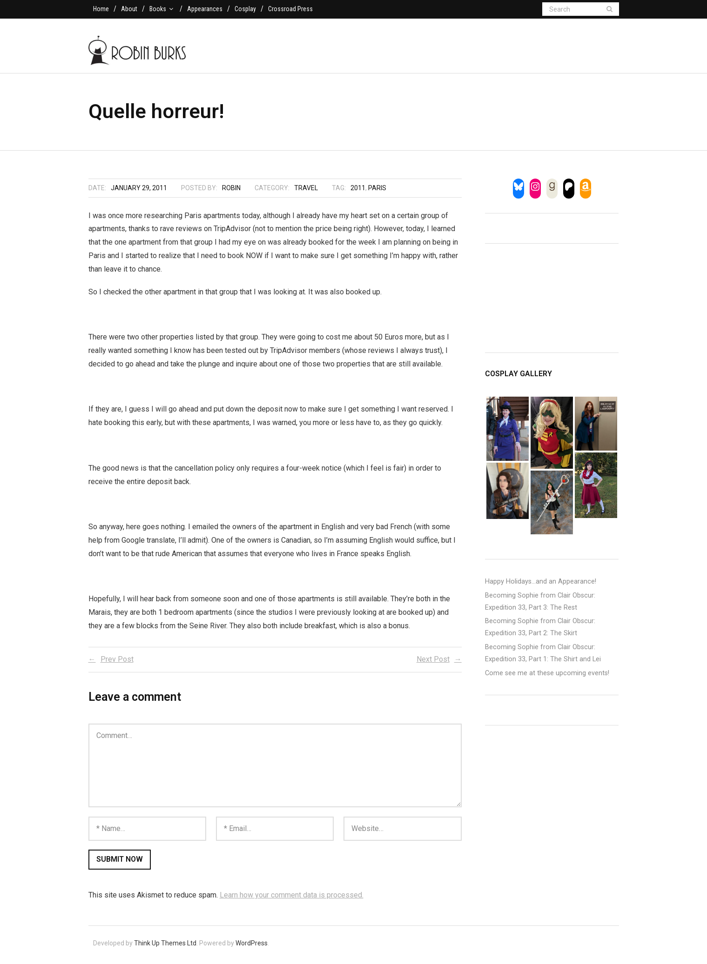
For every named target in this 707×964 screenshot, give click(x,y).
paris (377, 191)
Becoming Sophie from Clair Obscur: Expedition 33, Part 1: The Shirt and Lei (543, 656)
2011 (357, 191)
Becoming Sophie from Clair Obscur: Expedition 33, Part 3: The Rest (540, 605)
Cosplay (245, 9)
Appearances (204, 9)
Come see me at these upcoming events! (547, 676)
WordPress (252, 946)
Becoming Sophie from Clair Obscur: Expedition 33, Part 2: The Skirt (540, 631)
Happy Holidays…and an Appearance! (540, 585)
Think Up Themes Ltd (165, 946)
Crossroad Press (290, 9)
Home (101, 9)
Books (157, 9)
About (129, 9)
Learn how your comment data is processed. (292, 898)
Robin (231, 191)
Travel (306, 191)
